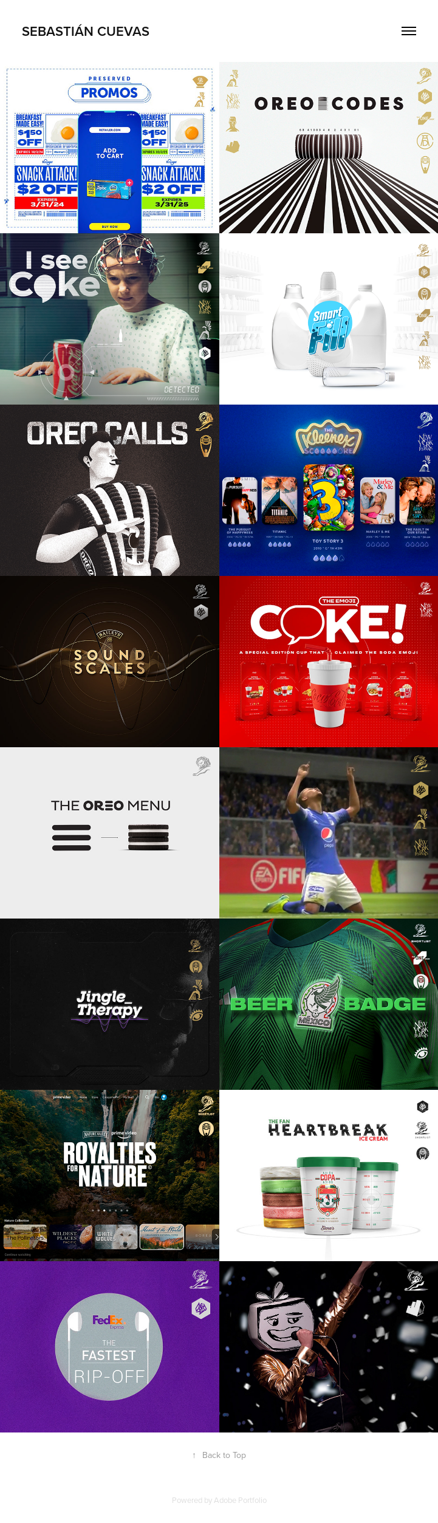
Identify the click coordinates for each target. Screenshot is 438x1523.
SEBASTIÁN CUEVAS (85, 31)
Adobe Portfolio (240, 1499)
